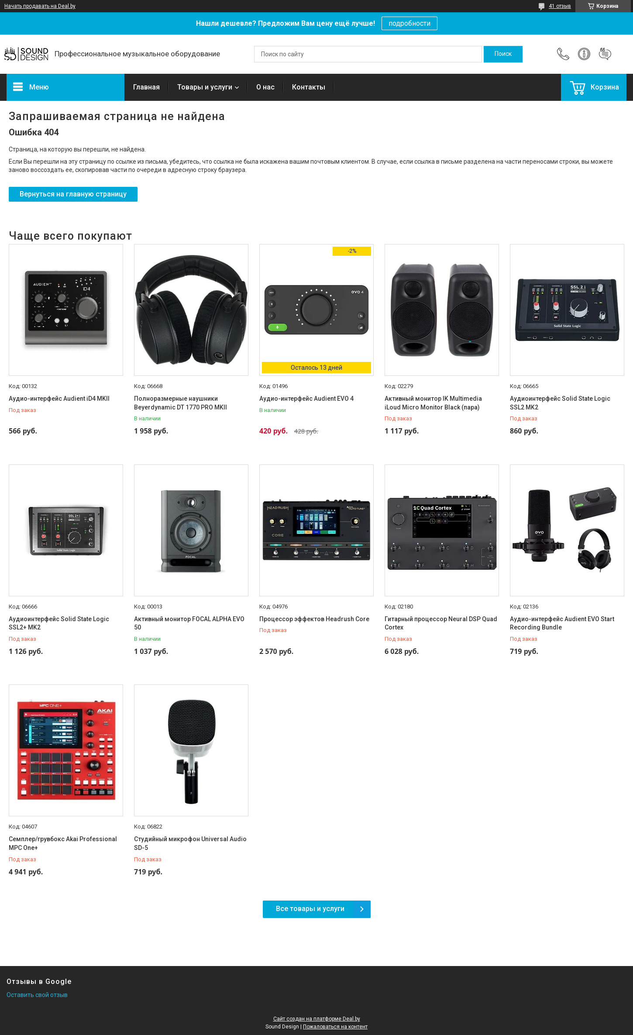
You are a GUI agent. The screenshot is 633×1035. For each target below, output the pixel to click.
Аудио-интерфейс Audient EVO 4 (306, 398)
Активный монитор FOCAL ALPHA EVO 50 (189, 623)
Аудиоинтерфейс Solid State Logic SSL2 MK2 (560, 403)
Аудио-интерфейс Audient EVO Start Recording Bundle (562, 623)
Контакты (308, 87)
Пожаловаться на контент (335, 1027)
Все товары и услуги (310, 908)
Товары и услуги (204, 87)
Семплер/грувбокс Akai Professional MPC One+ (63, 843)
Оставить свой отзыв (37, 994)
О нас (265, 87)
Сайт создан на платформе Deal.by (316, 1019)
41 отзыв (560, 6)
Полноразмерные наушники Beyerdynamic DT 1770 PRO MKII (180, 403)
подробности (409, 23)
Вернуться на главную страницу (73, 194)
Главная (146, 87)
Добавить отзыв (605, 54)
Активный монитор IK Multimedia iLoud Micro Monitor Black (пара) (433, 403)
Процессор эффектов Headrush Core (314, 618)
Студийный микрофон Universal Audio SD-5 (190, 843)
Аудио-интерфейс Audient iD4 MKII (59, 398)
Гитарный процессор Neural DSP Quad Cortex (441, 623)
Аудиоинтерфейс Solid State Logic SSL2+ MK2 (59, 623)
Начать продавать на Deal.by (40, 6)
